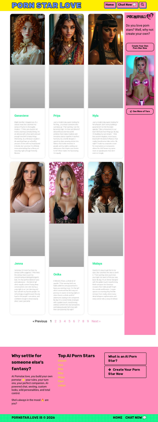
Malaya (97, 263)
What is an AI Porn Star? (122, 359)
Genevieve (21, 115)
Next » (96, 321)
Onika (57, 274)
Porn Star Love (46, 5)
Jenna (18, 263)
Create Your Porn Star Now (124, 372)
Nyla (95, 115)
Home (110, 4)
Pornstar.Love (25, 418)
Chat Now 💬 (127, 4)
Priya (56, 115)
